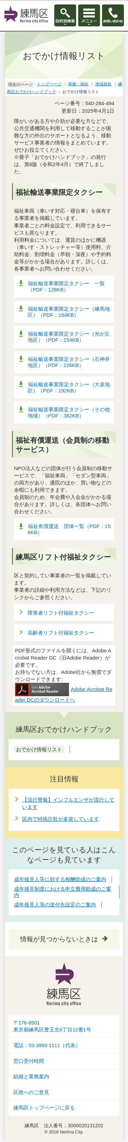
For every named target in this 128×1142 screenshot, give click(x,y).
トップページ (49, 83)
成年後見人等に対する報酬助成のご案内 (60, 879)
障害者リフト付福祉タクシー (61, 613)
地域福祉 (103, 83)
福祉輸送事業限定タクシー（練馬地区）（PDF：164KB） (69, 312)
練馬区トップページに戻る (44, 1107)
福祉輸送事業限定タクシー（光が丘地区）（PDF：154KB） (69, 337)
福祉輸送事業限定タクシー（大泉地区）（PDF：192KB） (69, 387)
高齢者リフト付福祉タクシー (61, 633)
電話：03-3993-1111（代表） (47, 1045)
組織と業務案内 (31, 1076)
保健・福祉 (78, 83)
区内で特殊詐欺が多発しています (60, 819)
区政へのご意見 (31, 1092)
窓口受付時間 (28, 1061)
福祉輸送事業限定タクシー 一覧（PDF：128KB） (66, 286)
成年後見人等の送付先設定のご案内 (55, 904)
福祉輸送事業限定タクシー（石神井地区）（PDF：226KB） (69, 362)
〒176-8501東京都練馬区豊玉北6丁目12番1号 (52, 1026)
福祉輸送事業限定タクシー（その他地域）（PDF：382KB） (69, 412)
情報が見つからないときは (59, 939)
